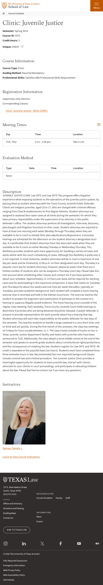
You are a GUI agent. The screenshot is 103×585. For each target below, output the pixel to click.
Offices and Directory (12, 503)
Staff (68, 498)
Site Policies (8, 580)
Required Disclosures (15, 560)
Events (39, 521)
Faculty (59, 498)
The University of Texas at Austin (25, 554)
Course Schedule (16, 13)
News (39, 516)
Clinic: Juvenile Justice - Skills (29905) (27, 111)
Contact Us (8, 518)
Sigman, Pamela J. (24, 420)
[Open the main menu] (96, 5)
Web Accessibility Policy (14, 575)
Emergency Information (14, 565)
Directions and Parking (13, 508)
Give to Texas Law (17, 529)
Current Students (44, 498)
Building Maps (9, 513)
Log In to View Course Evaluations (21, 457)
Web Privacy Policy (11, 570)
